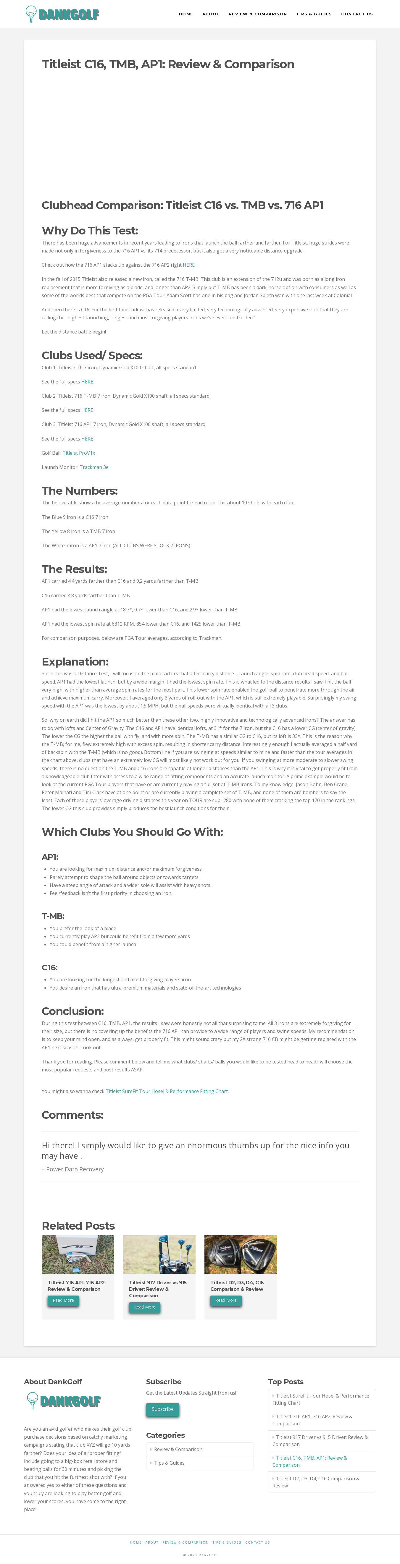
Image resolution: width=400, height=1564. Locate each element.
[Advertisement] (200, 144)
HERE (189, 265)
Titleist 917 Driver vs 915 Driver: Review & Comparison (157, 1289)
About (152, 1542)
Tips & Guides (169, 1463)
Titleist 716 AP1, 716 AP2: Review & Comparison (312, 1420)
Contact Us (257, 1542)
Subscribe (163, 1409)
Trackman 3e (94, 467)
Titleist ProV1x (78, 453)
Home (136, 1542)
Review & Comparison (178, 1449)
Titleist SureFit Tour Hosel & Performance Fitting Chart (167, 1091)
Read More (63, 1300)
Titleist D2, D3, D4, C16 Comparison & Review (315, 1482)
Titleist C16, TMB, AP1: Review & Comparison (309, 1461)
